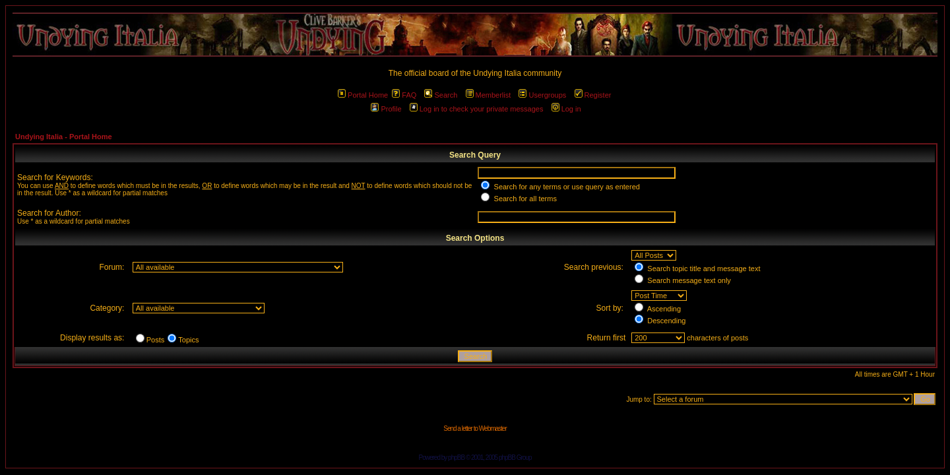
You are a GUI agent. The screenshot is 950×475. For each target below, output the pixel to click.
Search (440, 95)
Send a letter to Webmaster (475, 428)
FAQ (404, 95)
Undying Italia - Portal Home (63, 137)
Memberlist (488, 95)
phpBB (456, 457)
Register (593, 95)
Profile (386, 109)
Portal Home (363, 95)
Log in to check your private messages (477, 109)
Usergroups (542, 95)
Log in (566, 109)
